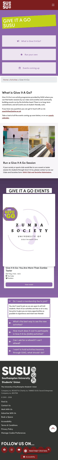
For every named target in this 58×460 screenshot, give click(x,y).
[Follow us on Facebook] (4, 450)
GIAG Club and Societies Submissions (37, 172)
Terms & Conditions (9, 425)
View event (29, 284)
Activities (13, 79)
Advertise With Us (8, 413)
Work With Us (6, 409)
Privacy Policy (7, 429)
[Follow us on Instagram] (12, 450)
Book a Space (7, 417)
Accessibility (29, 457)
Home (5, 79)
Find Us (4, 401)
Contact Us (6, 405)
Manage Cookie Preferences (13, 433)
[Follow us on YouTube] (19, 450)
